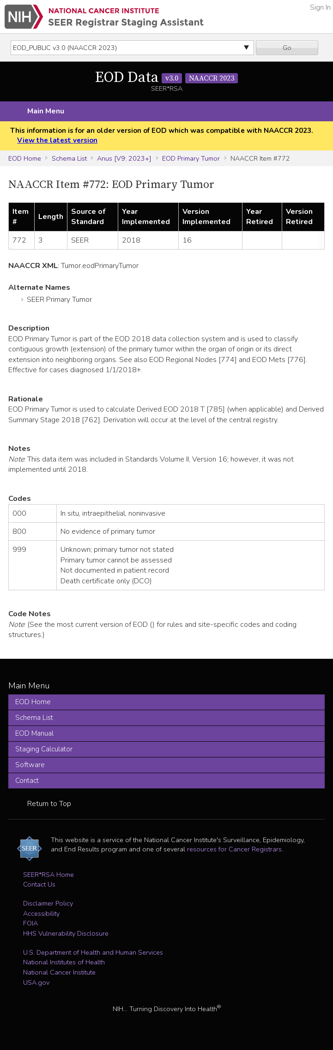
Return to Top (49, 804)
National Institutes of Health (64, 962)
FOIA (30, 923)
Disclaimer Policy (48, 903)
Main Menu (45, 111)
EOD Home (24, 158)
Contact (27, 780)
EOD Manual (34, 733)
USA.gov (36, 982)
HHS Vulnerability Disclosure (66, 933)
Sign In (320, 7)
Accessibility (41, 913)
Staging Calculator (44, 749)
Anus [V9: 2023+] (124, 158)
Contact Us (39, 884)
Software (30, 764)
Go (287, 47)
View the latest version (57, 140)
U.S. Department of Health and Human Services (93, 952)
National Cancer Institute (59, 972)
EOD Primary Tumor (191, 158)
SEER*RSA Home (48, 874)
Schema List (69, 158)
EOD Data (166, 78)
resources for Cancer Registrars (234, 849)
